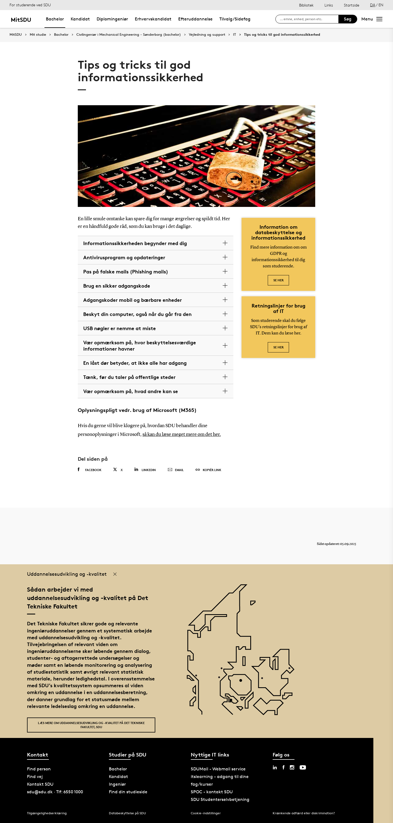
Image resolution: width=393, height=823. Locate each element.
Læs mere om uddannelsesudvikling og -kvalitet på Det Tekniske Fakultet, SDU (91, 725)
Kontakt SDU (40, 784)
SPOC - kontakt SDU (212, 791)
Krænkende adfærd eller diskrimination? (304, 813)
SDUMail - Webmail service (218, 768)
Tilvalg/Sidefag (235, 19)
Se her (278, 280)
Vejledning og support (207, 35)
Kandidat (80, 19)
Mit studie (38, 35)
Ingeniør (117, 784)
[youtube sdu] (303, 767)
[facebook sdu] (283, 767)
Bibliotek (306, 5)
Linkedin (145, 469)
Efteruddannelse (195, 19)
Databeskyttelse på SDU (127, 813)
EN (381, 4)
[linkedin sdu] (275, 767)
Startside (351, 5)
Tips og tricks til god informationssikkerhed (282, 35)
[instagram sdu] (292, 767)
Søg (348, 19)
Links (328, 5)
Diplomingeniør (112, 19)
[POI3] (233, 702)
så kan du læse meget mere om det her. (181, 434)
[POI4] (242, 682)
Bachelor (55, 19)
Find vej (35, 776)
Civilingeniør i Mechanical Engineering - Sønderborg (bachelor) (128, 35)
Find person (39, 768)
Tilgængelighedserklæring (47, 813)
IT (234, 35)
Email (176, 470)
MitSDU (16, 34)
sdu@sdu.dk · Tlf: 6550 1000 (55, 791)
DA (372, 4)
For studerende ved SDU (30, 4)
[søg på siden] (309, 19)
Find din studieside (128, 791)
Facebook (90, 470)
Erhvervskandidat (153, 19)
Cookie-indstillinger (206, 813)
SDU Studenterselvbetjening (220, 799)
